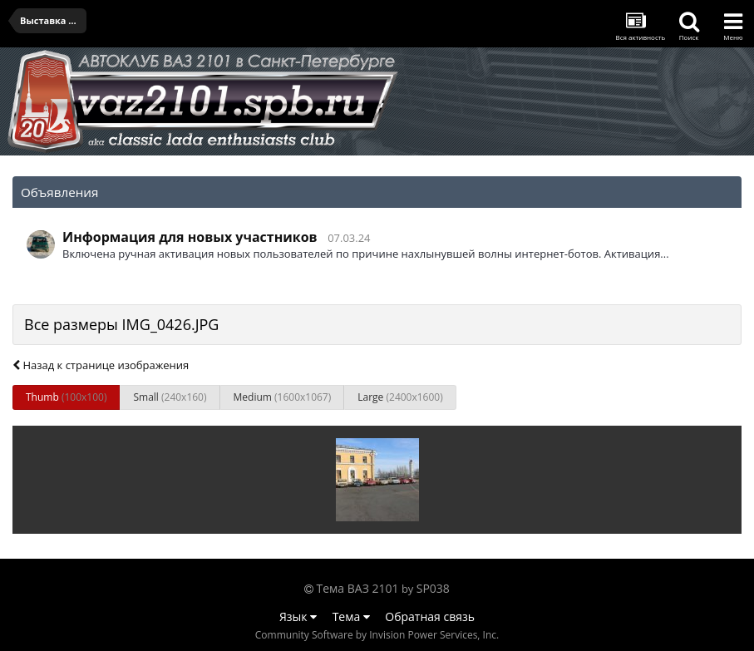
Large (399, 397)
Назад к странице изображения (100, 365)
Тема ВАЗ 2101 (358, 588)
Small (169, 397)
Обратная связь (430, 616)
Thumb (66, 397)
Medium (283, 397)
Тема (351, 616)
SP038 (433, 588)
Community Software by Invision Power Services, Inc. (377, 635)
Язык (298, 616)
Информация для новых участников (190, 237)
